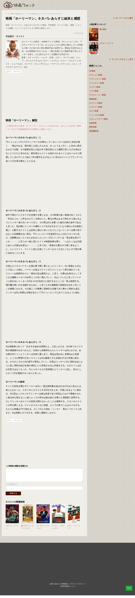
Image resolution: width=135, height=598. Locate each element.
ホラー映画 (93, 111)
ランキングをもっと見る (122, 59)
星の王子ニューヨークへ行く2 (27, 529)
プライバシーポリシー (77, 586)
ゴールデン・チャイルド (43, 529)
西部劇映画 (93, 131)
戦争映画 (93, 127)
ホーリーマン (27, 41)
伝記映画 (93, 123)
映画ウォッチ (19, 5)
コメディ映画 (94, 87)
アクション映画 (95, 75)
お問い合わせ (54, 586)
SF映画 (92, 71)
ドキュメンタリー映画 (98, 119)
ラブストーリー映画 (97, 95)
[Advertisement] (44, 96)
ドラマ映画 (93, 91)
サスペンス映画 (95, 103)
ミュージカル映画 (96, 115)
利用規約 (64, 586)
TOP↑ (129, 588)
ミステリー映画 (95, 107)
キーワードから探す (124, 18)
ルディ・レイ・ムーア (73, 529)
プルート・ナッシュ (12, 529)
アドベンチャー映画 (97, 79)
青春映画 (93, 99)
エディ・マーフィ (13, 71)
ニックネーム (11, 487)
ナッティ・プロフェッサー (58, 529)
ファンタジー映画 (96, 83)
